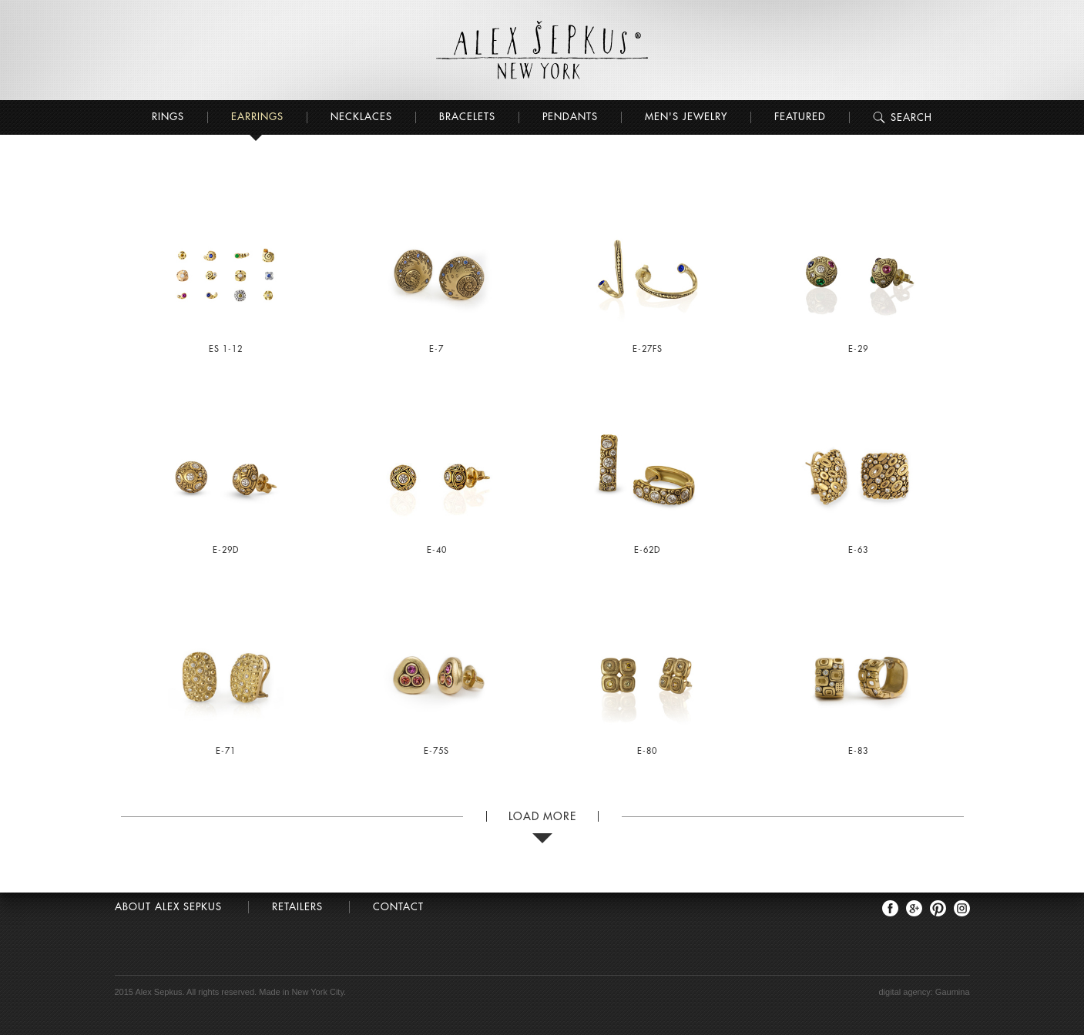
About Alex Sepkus (168, 907)
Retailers (297, 907)
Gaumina (952, 991)
